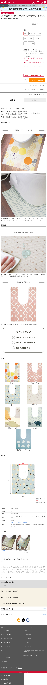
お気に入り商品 (5, 631)
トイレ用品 (42, 5)
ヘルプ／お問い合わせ (29, 627)
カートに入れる (37, 80)
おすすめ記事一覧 (5, 646)
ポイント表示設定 (5, 658)
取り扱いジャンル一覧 (6, 638)
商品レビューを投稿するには (36, 94)
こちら (20, 668)
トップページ (4, 5)
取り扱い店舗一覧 (5, 642)
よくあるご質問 (27, 634)
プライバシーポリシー (29, 646)
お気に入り (25, 81)
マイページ (4, 654)
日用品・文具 (12, 5)
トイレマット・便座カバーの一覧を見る (33, 89)
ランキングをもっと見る (41, 608)
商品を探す (4, 627)
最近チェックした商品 (7, 634)
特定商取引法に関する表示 (30, 655)
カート (3, 650)
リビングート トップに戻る (37, 85)
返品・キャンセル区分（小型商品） (19, 522)
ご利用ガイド (4, 661)
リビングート (5, 585)
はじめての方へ (27, 638)
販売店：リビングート (38, 24)
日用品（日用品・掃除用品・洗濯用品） (27, 5)
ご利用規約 (26, 642)
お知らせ (26, 631)
